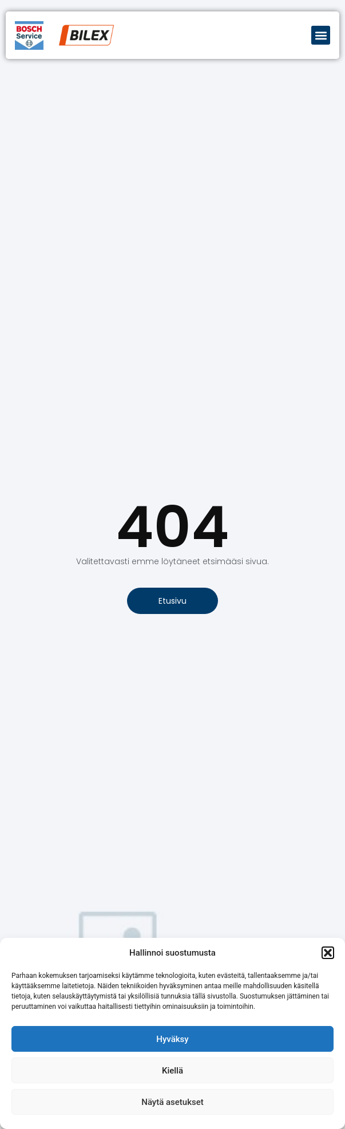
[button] (328, 952)
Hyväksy (172, 1039)
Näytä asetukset (172, 1102)
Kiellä (172, 1070)
